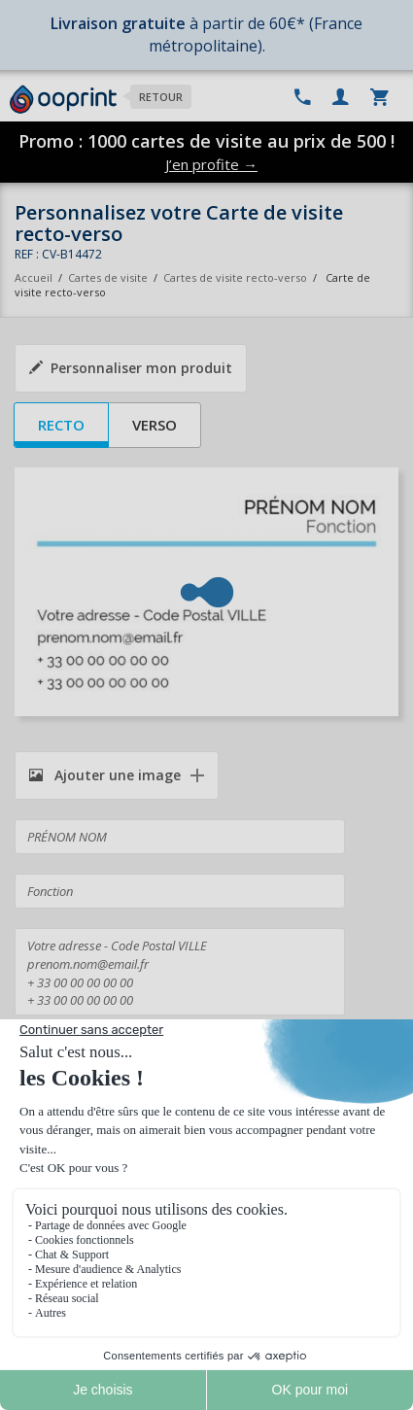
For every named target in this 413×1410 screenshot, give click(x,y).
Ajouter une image (105, 775)
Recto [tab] (61, 424)
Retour (161, 96)
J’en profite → (211, 164)
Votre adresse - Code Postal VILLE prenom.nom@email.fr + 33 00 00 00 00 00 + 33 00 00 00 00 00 (180, 971)
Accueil (33, 277)
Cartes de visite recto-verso (235, 277)
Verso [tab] (154, 424)
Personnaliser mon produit (130, 368)
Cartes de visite (108, 277)
